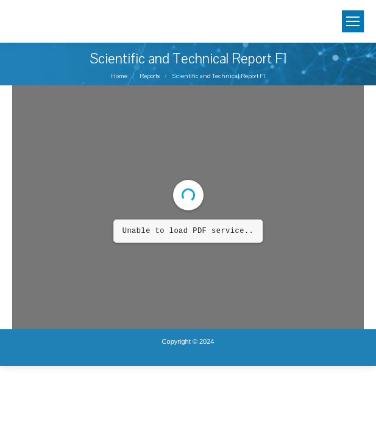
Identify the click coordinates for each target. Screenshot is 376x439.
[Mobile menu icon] (353, 21)
